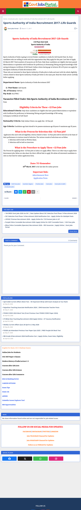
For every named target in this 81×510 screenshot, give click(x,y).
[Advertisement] (40, 481)
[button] (78, 11)
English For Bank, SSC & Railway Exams (16, 348)
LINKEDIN (54, 432)
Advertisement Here (40, 175)
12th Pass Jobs (15, 184)
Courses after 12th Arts (10, 366)
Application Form (40, 178)
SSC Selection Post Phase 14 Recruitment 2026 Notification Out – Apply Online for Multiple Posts (39, 216)
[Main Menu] (3, 11)
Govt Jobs (49, 184)
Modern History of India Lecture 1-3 (15, 361)
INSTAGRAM (36, 432)
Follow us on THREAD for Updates (40, 445)
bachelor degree (28, 184)
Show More (73, 231)
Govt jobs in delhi (60, 184)
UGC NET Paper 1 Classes (11, 357)
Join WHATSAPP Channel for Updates (40, 440)
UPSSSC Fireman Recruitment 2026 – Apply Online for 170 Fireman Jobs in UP (32, 219)
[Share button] (37, 192)
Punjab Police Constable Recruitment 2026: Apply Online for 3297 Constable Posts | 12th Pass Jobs (40, 222)
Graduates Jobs (13, 19)
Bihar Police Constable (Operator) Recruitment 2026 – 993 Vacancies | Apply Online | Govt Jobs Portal (38, 226)
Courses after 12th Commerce (13, 374)
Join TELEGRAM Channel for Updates (40, 436)
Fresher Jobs (39, 184)
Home (5, 19)
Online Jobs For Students (11, 352)
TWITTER (46, 432)
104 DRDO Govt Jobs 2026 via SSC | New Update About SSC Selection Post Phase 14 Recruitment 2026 (41, 213)
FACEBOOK (27, 432)
